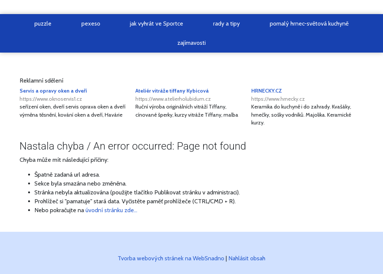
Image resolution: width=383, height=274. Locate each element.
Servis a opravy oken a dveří (76, 95)
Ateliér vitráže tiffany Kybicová (191, 95)
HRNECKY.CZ (307, 95)
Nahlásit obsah (246, 258)
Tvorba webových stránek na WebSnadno (171, 258)
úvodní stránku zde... (111, 210)
